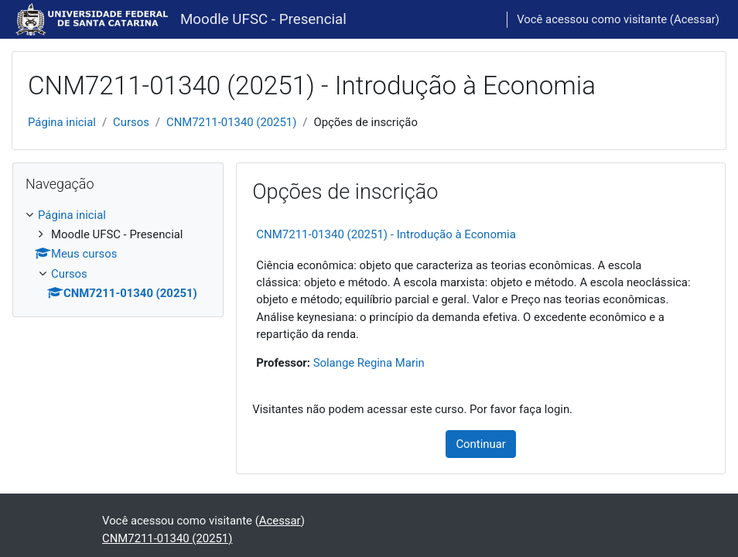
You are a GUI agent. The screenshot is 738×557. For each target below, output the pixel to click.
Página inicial (62, 122)
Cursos (131, 122)
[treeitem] (118, 254)
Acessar (695, 19)
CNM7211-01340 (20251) (231, 122)
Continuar (480, 444)
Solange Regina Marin (369, 363)
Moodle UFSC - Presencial (263, 19)
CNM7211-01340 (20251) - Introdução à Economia (386, 234)
